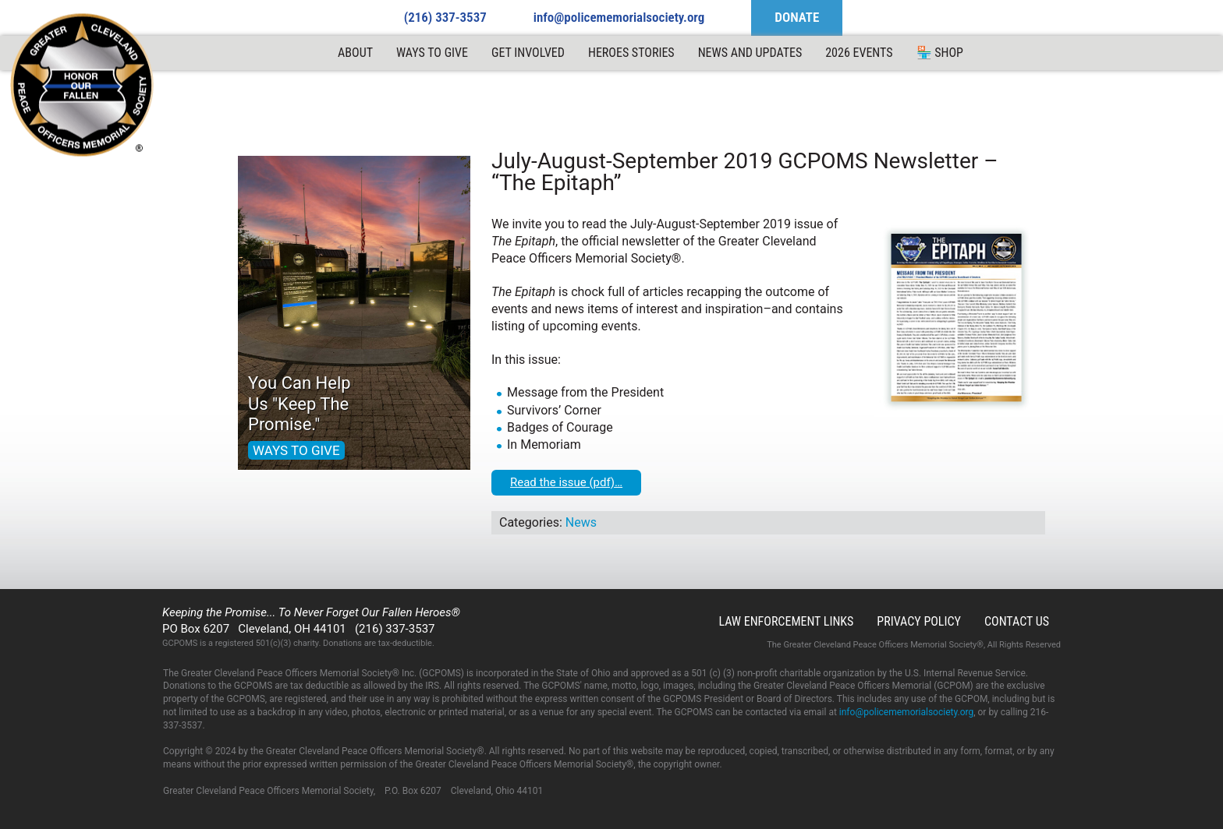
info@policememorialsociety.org (619, 17)
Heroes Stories (631, 52)
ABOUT (355, 52)
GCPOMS (82, 85)
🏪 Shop (939, 52)
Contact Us (1016, 621)
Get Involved (528, 52)
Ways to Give (432, 52)
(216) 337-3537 (445, 17)
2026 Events (858, 52)
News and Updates (750, 52)
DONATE (797, 17)
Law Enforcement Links (785, 621)
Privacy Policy (919, 621)
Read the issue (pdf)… (566, 482)
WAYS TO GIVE (296, 450)
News (581, 522)
